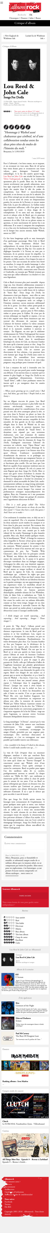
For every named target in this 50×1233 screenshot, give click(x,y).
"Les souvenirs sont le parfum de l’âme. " (29, 1039)
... (3, 1084)
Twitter (8, 1204)
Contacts (8, 1184)
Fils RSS (8, 1207)
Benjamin (7, 151)
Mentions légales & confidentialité (19, 1194)
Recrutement (10, 1187)
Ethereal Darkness (23, 1018)
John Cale (19, 176)
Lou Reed (8, 176)
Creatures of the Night (25, 1005)
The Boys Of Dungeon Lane (27, 1036)
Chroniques (14, 18)
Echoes (18, 1021)
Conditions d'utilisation (14, 1192)
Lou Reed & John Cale (19, 89)
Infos (32, 18)
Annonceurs (9, 1189)
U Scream (19, 977)
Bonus (38, 18)
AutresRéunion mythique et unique (25, 962)
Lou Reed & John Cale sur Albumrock (25, 949)
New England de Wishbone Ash (11, 37)
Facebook (8, 1202)
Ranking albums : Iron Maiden (15, 1081)
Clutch (5, 1121)
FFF (17, 974)
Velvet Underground (12, 179)
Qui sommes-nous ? (12, 1181)
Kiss (17, 1003)
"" (24, 986)
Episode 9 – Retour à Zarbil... (14, 1162)
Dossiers (24, 18)
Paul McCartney (22, 1033)
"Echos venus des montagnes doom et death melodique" (30, 1025)
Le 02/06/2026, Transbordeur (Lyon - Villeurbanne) (23, 1124)
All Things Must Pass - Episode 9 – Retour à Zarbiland (25, 1159)
